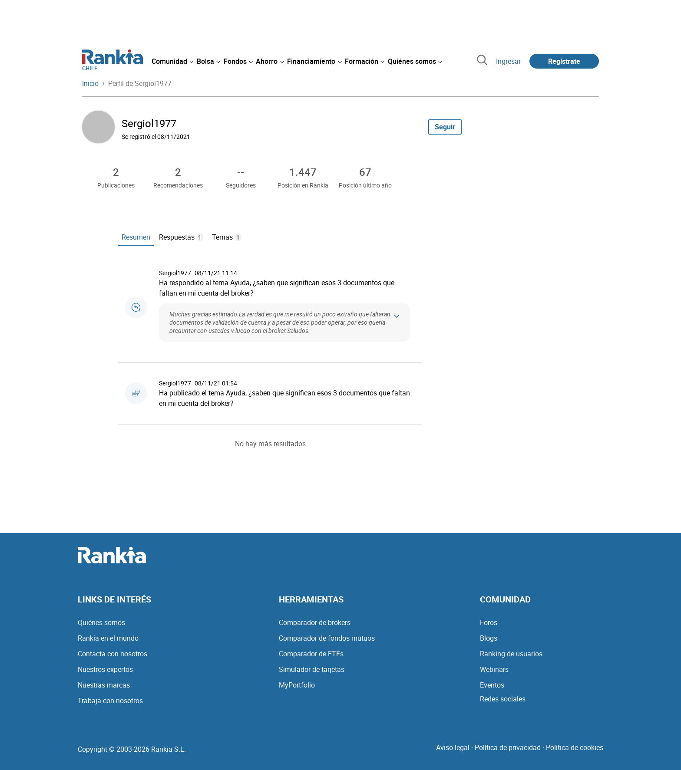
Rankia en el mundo (108, 638)
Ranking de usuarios (511, 653)
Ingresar (508, 61)
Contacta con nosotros (112, 653)
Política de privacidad (508, 747)
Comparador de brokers (314, 622)
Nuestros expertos (105, 669)
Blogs (488, 638)
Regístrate (564, 61)
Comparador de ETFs (311, 653)
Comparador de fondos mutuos (327, 638)
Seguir (445, 127)
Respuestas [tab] (181, 237)
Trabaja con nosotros (110, 700)
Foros (488, 622)
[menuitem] (172, 61)
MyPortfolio (297, 685)
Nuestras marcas (104, 685)
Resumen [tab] (136, 237)
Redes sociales (503, 699)
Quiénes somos (101, 622)
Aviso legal (452, 747)
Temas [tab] (226, 237)
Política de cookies (574, 747)
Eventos (492, 685)
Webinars (494, 669)
